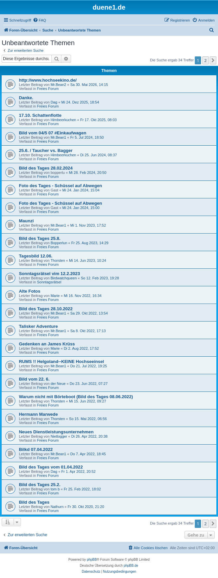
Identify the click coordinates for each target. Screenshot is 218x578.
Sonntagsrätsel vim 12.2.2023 (49, 273)
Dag (53, 102)
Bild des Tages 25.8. (39, 238)
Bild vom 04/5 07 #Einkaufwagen (52, 132)
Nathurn (56, 507)
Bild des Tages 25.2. (39, 484)
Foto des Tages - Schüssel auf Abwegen (60, 185)
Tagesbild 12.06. (35, 255)
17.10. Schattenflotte (40, 115)
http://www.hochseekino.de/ (48, 80)
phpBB (92, 559)
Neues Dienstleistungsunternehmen (56, 431)
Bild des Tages (34, 502)
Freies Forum (47, 89)
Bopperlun (58, 243)
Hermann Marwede (38, 414)
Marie (55, 296)
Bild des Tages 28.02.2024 (46, 168)
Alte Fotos (29, 291)
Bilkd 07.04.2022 (36, 449)
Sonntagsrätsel (49, 282)
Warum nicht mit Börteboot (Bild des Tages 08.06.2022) (76, 396)
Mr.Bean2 (58, 85)
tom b (55, 489)
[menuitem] (39, 20)
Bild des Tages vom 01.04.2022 (51, 467)
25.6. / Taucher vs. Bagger (46, 150)
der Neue (57, 384)
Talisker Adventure (38, 326)
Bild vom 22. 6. (34, 379)
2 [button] (205, 60)
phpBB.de (131, 565)
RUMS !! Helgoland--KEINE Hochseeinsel (61, 361)
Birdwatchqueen (63, 278)
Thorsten (57, 260)
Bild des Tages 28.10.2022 (46, 308)
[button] (213, 60)
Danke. (26, 97)
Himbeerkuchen (63, 120)
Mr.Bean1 (58, 137)
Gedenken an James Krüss (47, 343)
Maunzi (26, 220)
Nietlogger (58, 436)
